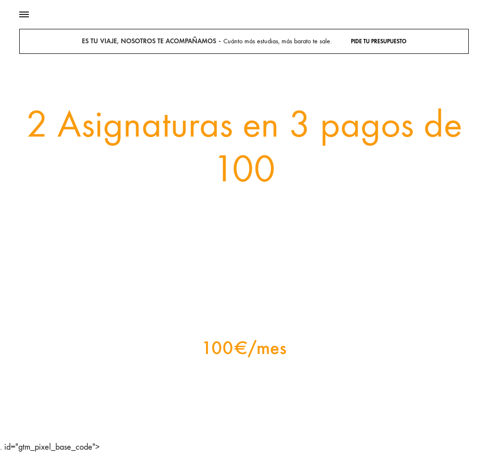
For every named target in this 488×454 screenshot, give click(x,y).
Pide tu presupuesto (379, 41)
